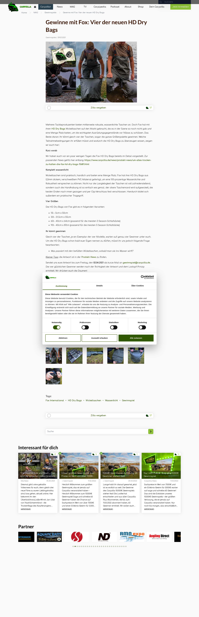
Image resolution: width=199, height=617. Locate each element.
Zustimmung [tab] (61, 286)
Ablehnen (63, 338)
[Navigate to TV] (85, 7)
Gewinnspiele (50, 13)
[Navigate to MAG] (72, 7)
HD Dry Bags (58, 129)
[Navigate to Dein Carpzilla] (156, 7)
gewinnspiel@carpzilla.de (136, 263)
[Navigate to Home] (35, 7)
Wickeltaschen (93, 400)
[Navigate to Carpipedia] (100, 7)
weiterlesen (26, 509)
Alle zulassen (136, 338)
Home (24, 13)
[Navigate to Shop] (141, 7)
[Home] (35, 7)
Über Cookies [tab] (137, 286)
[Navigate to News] (60, 7)
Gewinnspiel (128, 400)
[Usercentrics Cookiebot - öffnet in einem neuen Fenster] (143, 277)
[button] (73, 546)
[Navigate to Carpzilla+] (45, 7)
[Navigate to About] (128, 7)
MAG (36, 13)
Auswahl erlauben (99, 338)
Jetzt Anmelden (180, 7)
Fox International (55, 400)
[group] (29, 537)
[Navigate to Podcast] (115, 7)
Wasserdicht (111, 400)
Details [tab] (99, 286)
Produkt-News (88, 257)
